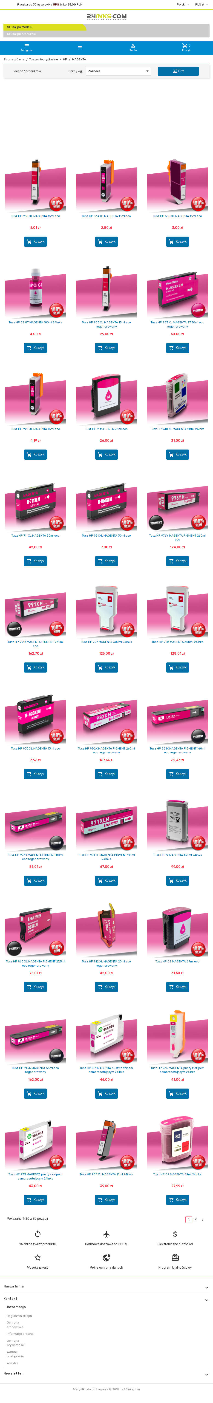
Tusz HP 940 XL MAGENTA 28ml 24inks (177, 429)
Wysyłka (12, 1363)
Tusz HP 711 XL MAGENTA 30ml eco (36, 535)
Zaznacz (119, 71)
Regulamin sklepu (19, 1316)
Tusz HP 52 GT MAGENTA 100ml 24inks (35, 322)
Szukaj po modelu (19, 27)
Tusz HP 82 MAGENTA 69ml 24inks (177, 1174)
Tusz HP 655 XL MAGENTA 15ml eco (177, 216)
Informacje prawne (20, 1333)
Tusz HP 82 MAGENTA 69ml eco (177, 961)
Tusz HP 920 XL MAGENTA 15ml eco (35, 429)
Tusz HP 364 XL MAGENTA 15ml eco (106, 216)
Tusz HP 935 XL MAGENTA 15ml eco (35, 216)
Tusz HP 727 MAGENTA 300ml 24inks (106, 642)
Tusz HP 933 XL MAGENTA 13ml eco (35, 748)
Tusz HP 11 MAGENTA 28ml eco (106, 429)
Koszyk (35, 241)
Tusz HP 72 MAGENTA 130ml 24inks (177, 855)
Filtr (178, 71)
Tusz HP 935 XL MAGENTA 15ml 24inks (106, 1174)
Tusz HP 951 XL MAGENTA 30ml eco (106, 535)
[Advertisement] (106, 117)
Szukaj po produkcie (21, 34)
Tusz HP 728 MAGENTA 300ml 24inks (177, 642)
